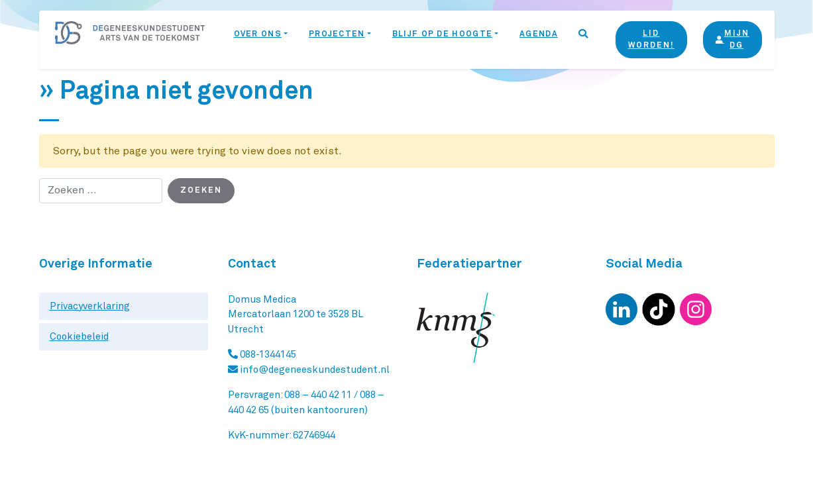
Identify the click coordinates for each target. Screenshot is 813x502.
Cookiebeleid (79, 337)
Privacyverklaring (90, 306)
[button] (584, 39)
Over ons (258, 34)
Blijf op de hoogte (442, 34)
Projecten (337, 34)
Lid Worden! (651, 40)
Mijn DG (732, 40)
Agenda (538, 34)
